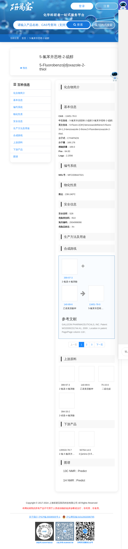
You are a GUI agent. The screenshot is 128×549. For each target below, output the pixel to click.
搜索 (77, 25)
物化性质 (18, 114)
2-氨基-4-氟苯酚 (69, 282)
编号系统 (18, 107)
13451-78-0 (94, 304)
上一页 (73, 345)
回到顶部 (125, 304)
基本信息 (18, 100)
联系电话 (125, 245)
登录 (82, 6)
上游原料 (18, 142)
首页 (24, 38)
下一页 (99, 345)
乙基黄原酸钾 (69, 308)
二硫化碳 (106, 389)
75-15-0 (105, 385)
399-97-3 (68, 278)
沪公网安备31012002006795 (78, 517)
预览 (23, 68)
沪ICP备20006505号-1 (49, 517)
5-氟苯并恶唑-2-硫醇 (96, 308)
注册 (106, 6)
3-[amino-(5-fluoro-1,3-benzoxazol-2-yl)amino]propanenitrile (86, 454)
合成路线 (18, 135)
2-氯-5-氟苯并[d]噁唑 (67, 454)
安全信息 (18, 121)
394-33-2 (65, 412)
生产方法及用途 (21, 128)
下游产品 (18, 149)
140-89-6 (68, 304)
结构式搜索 (104, 25)
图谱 (15, 156)
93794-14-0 (85, 450)
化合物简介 (19, 93)
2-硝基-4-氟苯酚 (67, 416)
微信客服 (125, 260)
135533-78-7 (65, 450)
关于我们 (33, 517)
